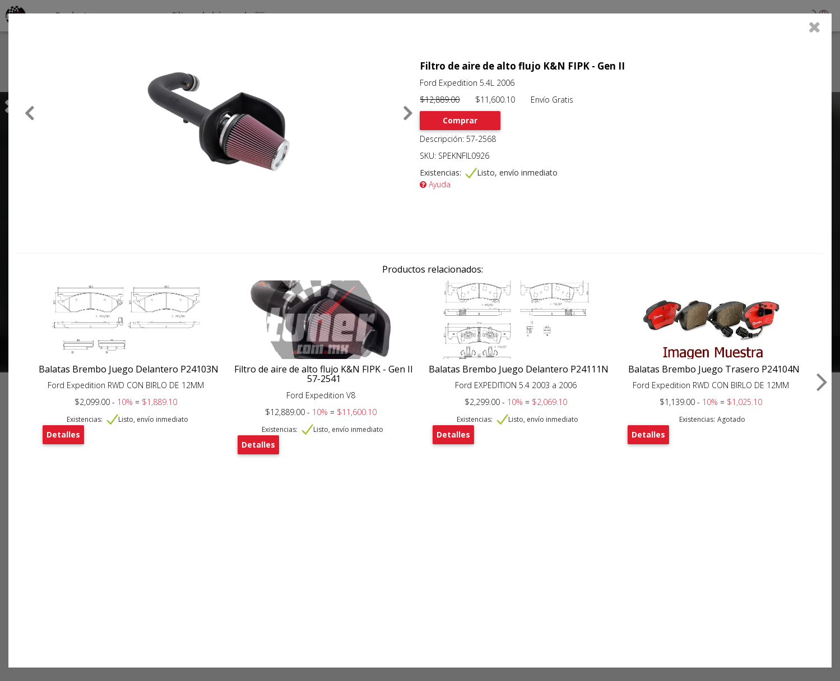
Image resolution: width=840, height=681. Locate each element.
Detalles (63, 434)
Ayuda (435, 184)
